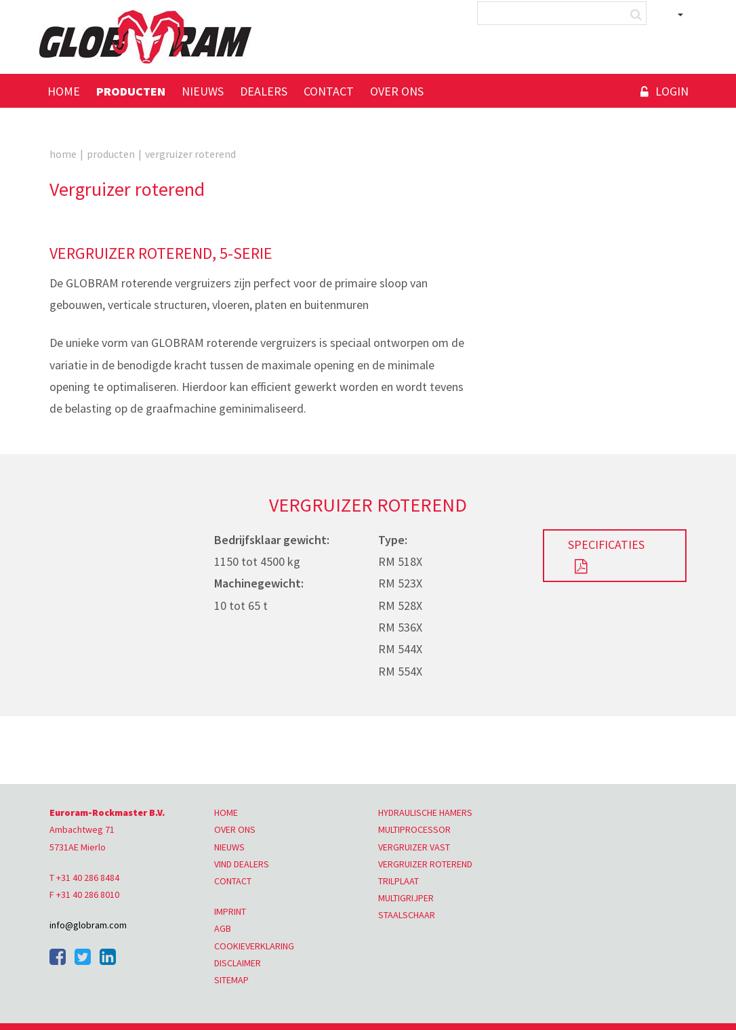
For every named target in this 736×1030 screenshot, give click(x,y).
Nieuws (203, 91)
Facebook (57, 956)
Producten (130, 91)
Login (672, 91)
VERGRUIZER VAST (414, 847)
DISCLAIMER (237, 963)
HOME (226, 812)
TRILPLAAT (398, 881)
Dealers (263, 91)
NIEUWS (229, 847)
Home (63, 91)
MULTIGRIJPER (406, 898)
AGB (222, 928)
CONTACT (232, 881)
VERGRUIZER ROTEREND (425, 864)
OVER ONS (234, 829)
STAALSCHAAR (406, 915)
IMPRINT (230, 911)
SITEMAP (231, 980)
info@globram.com (88, 925)
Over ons (397, 91)
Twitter (83, 956)
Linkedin (108, 956)
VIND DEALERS (241, 864)
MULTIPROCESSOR (414, 829)
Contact (329, 91)
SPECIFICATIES (606, 544)
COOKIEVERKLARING (254, 946)
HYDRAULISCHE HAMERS (425, 812)
